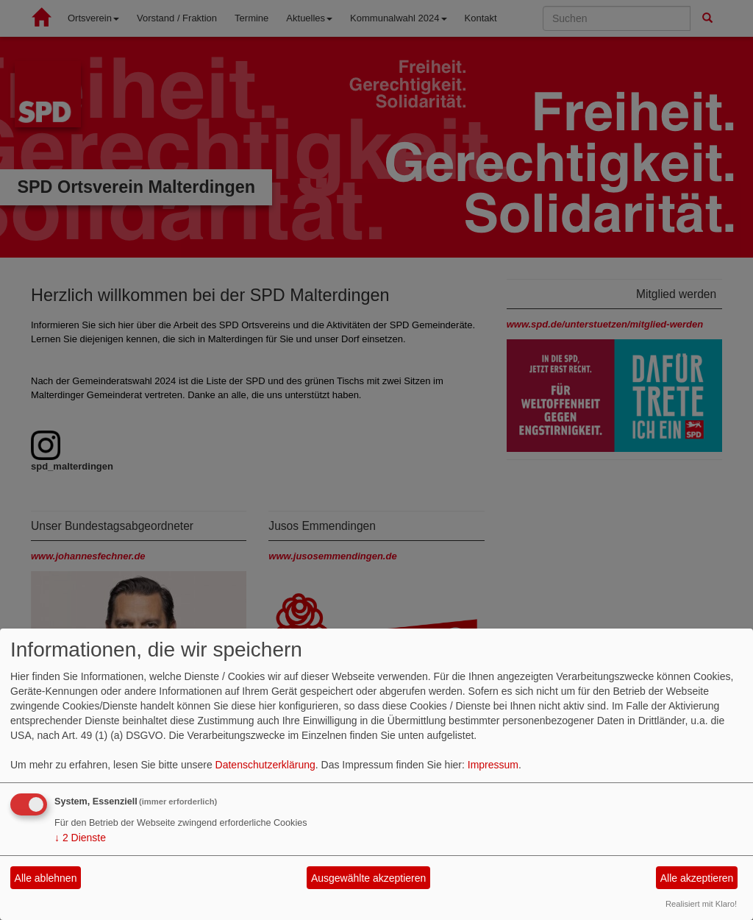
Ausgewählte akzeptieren (368, 878)
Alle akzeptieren (697, 878)
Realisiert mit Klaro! (701, 903)
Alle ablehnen (46, 878)
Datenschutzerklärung (265, 765)
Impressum (493, 765)
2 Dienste (80, 837)
